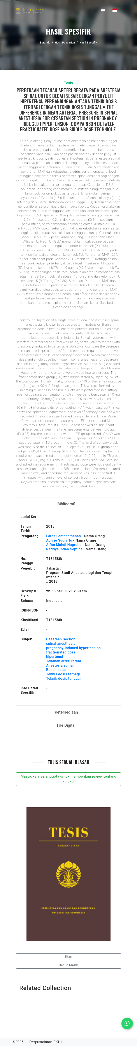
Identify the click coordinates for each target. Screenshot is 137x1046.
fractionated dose (61, 652)
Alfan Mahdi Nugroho (64, 545)
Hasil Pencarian (65, 42)
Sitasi (68, 956)
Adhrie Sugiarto (59, 540)
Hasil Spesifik (88, 42)
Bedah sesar (56, 670)
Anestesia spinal (60, 665)
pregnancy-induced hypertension (73, 648)
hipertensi (54, 657)
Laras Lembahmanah (63, 536)
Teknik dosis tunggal (63, 678)
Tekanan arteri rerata (63, 661)
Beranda (45, 42)
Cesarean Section (60, 639)
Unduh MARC (68, 965)
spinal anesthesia (60, 643)
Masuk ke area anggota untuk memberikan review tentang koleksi (68, 779)
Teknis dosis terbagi (63, 674)
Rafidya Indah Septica (64, 549)
